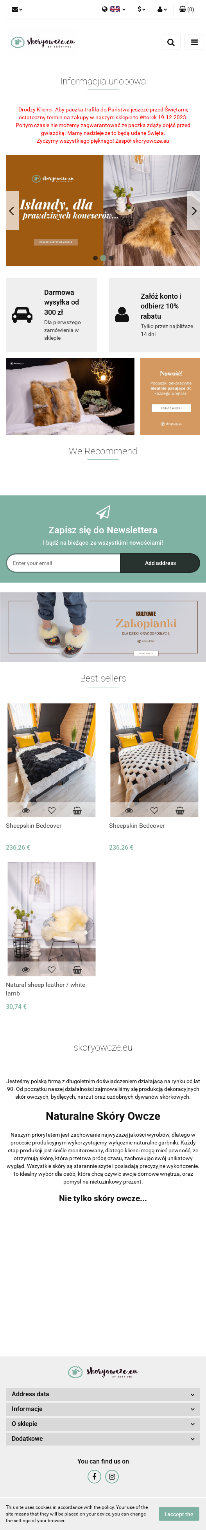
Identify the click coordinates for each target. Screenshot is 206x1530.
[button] (186, 10)
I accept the (179, 1514)
